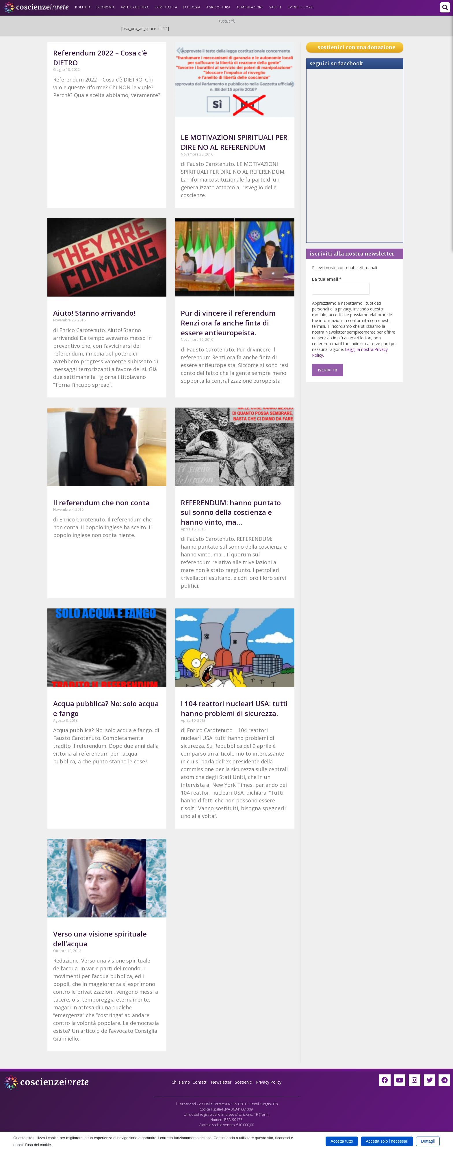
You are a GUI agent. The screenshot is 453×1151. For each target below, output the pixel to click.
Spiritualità (166, 7)
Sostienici (244, 1082)
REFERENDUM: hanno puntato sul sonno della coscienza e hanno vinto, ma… (231, 512)
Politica (83, 7)
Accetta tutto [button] (342, 1141)
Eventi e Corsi (300, 7)
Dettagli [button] (428, 1141)
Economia (105, 7)
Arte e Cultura (135, 7)
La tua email (326, 279)
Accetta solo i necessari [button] (387, 1141)
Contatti (199, 1082)
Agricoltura (218, 7)
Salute (275, 7)
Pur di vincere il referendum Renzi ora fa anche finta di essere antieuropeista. (228, 322)
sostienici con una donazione (356, 47)
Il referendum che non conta (101, 502)
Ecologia (191, 7)
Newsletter (221, 1082)
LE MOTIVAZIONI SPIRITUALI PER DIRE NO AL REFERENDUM (234, 142)
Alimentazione (250, 7)
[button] (445, 7)
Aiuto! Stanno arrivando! (94, 313)
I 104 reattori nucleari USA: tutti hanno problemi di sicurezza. (234, 708)
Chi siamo (181, 1082)
